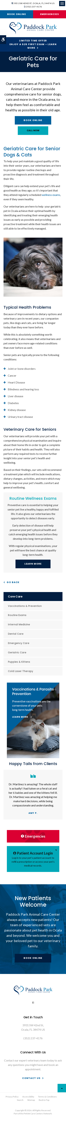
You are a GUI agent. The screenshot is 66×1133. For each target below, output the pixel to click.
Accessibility (28, 1096)
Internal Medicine (19, 624)
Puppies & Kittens (19, 662)
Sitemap (31, 1100)
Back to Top (44, 1100)
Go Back (13, 582)
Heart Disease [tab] (16, 382)
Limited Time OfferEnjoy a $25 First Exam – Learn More (33, 44)
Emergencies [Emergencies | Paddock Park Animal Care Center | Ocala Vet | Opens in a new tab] (33, 836)
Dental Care (15, 634)
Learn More (33, 563)
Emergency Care (18, 643)
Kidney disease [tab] (17, 409)
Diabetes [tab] (13, 403)
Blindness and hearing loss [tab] (23, 389)
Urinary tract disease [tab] (20, 416)
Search (20, 1100)
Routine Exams (17, 615)
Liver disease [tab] (15, 396)
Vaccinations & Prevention (25, 606)
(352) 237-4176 (34, 6)
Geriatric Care (17, 652)
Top (62, 1088)
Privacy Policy (12, 1096)
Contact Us (31, 1078)
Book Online (16, 14)
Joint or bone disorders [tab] (22, 368)
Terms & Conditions (47, 1096)
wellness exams (51, 194)
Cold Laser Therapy (20, 671)
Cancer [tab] (12, 375)
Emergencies (49, 14)
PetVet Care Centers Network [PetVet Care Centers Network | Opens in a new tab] (38, 1113)
